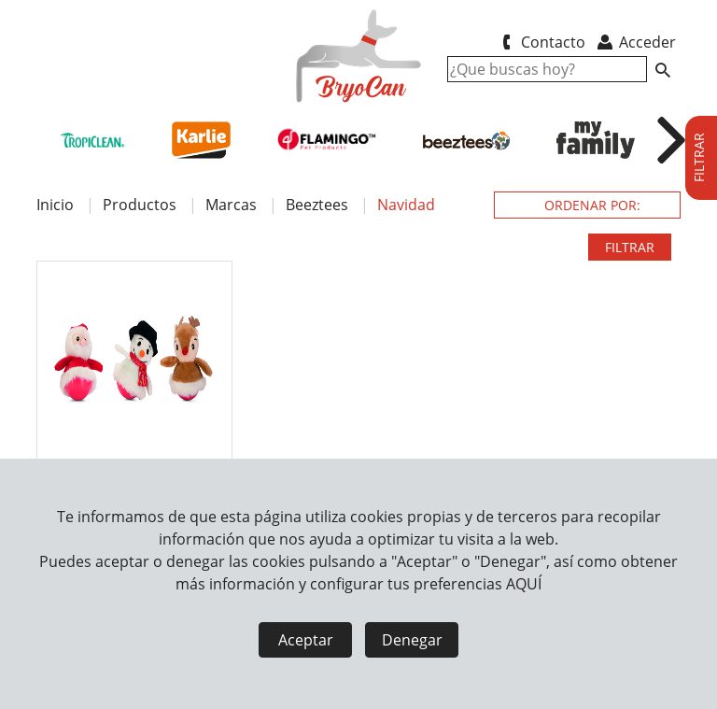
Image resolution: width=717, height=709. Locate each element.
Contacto (540, 42)
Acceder (635, 42)
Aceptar (305, 640)
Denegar (412, 640)
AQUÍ (523, 584)
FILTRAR (629, 247)
